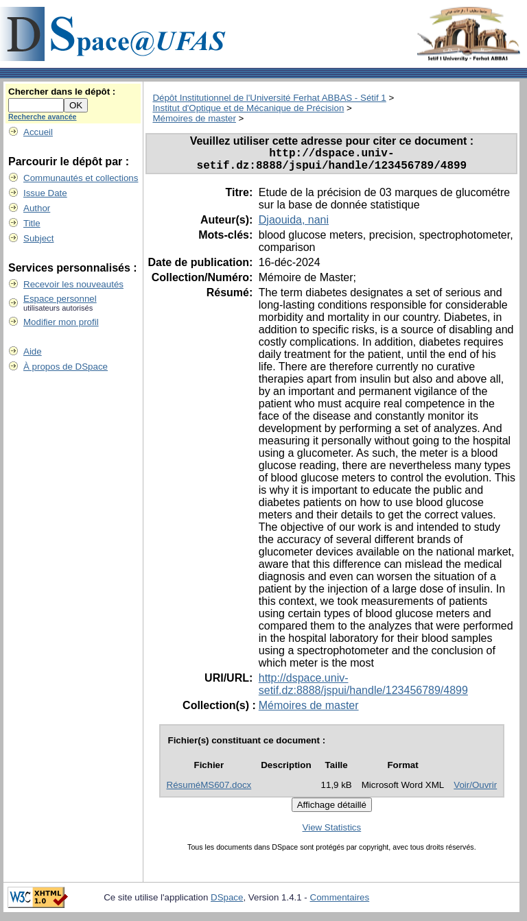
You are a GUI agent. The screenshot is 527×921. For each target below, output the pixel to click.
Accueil (38, 132)
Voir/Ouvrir (475, 790)
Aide (32, 351)
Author (36, 208)
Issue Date (45, 193)
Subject (38, 238)
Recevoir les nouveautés (73, 284)
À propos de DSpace (65, 366)
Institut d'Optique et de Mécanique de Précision (248, 108)
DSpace (227, 903)
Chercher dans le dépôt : (61, 91)
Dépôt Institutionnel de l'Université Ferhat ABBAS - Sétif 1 (269, 98)
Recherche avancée (42, 116)
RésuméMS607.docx (209, 790)
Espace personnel (60, 299)
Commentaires (340, 903)
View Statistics (332, 833)
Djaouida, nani (294, 225)
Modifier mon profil (61, 322)
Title (31, 223)
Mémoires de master (193, 118)
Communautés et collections (80, 178)
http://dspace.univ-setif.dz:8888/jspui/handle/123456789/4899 (363, 690)
